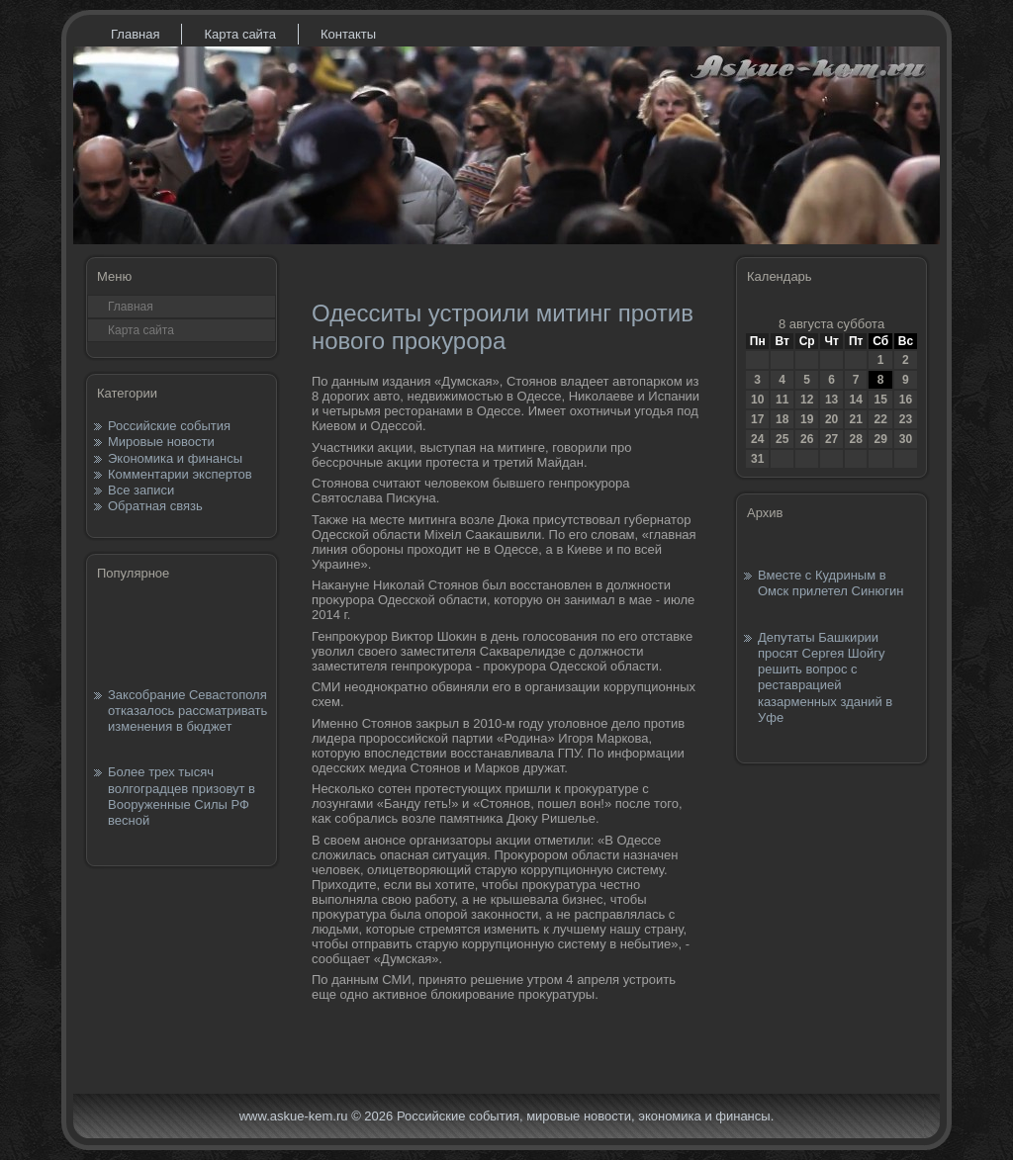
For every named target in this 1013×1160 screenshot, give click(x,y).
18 (782, 419)
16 (905, 399)
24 (757, 439)
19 (806, 419)
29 (880, 439)
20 (831, 419)
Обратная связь (155, 505)
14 (855, 399)
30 (905, 439)
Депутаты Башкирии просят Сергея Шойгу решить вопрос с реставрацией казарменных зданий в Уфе (825, 677)
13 (831, 399)
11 (782, 399)
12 (806, 399)
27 (831, 439)
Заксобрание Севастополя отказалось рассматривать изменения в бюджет (187, 711)
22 (880, 419)
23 (905, 419)
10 (757, 399)
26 (806, 439)
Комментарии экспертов (180, 474)
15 (880, 399)
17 (757, 419)
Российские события (169, 425)
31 (757, 459)
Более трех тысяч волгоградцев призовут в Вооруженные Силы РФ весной (181, 796)
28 (855, 439)
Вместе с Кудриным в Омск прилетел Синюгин (830, 583)
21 (855, 419)
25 (782, 439)
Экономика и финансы (175, 458)
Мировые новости (161, 441)
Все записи (141, 490)
